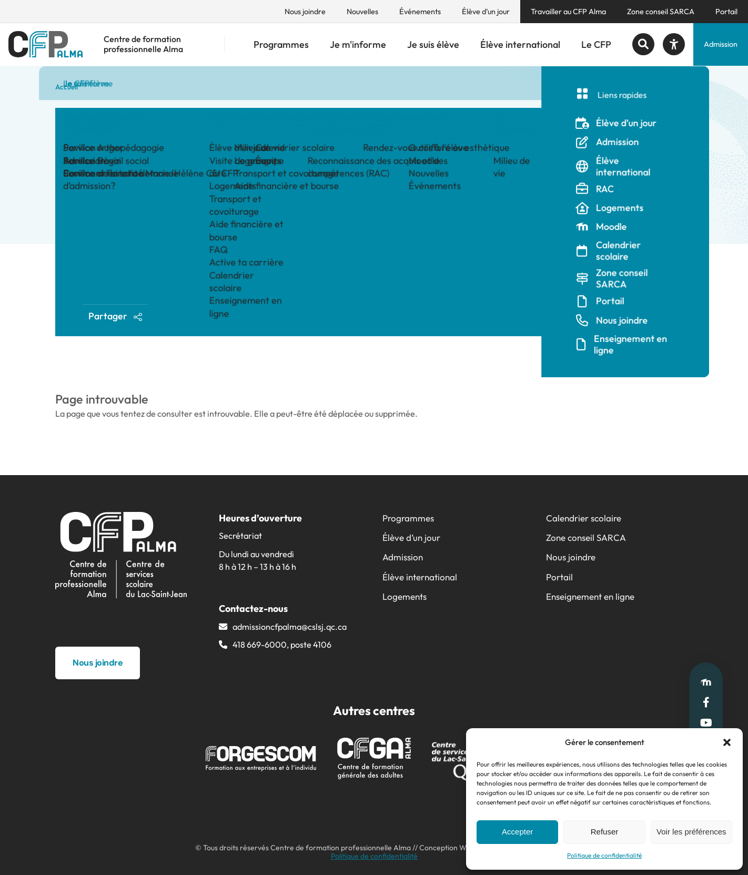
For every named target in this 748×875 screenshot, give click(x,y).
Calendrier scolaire (583, 518)
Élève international (520, 44)
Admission (720, 44)
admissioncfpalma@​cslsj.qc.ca (290, 626)
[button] (727, 742)
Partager (115, 316)
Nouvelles (362, 11)
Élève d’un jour (486, 11)
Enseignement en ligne (590, 596)
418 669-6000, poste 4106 (282, 644)
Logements (404, 596)
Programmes (281, 44)
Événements (420, 11)
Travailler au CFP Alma (568, 11)
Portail (726, 11)
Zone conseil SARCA (660, 11)
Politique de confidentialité (604, 855)
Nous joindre (305, 11)
